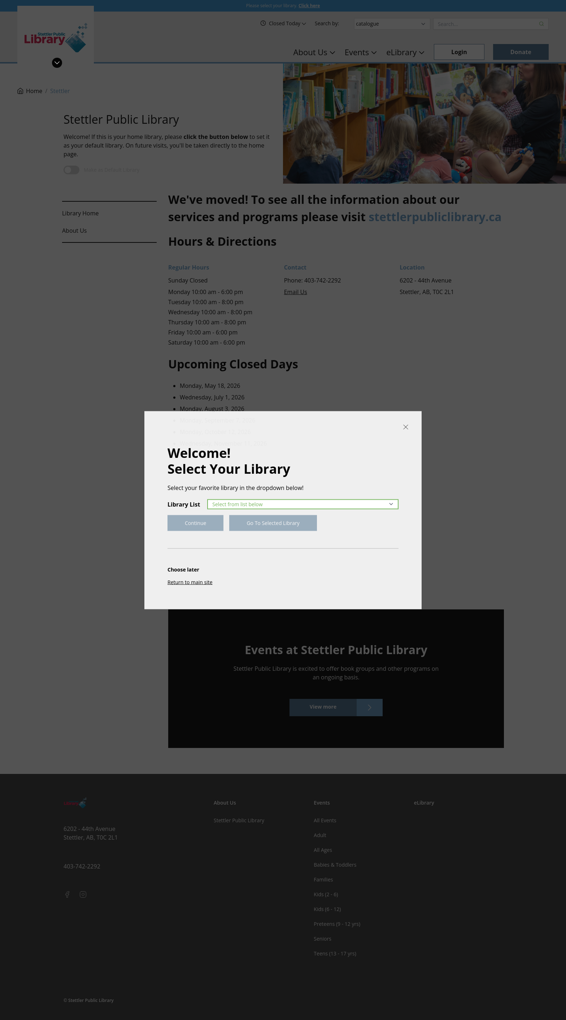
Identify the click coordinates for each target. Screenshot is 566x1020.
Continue (195, 522)
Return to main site (190, 581)
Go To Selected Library (273, 522)
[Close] (405, 427)
